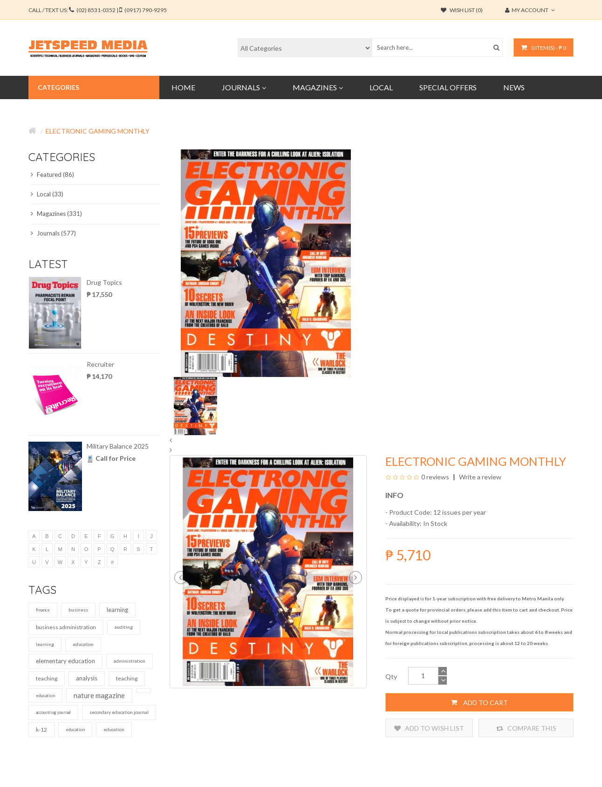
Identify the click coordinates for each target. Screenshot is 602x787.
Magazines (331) (56, 213)
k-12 (41, 729)
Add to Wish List (429, 728)
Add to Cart (479, 702)
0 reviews (435, 477)
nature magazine (99, 695)
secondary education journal (119, 712)
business (78, 609)
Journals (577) (53, 233)
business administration (66, 627)
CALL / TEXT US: (97, 10)
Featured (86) (52, 174)
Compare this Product (526, 728)
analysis (86, 678)
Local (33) (47, 194)
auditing (124, 627)
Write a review (479, 477)
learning (117, 609)
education (83, 644)
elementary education (65, 661)
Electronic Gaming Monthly (98, 131)
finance (43, 609)
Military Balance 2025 (118, 446)
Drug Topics (104, 282)
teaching (46, 678)
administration (129, 661)
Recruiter (100, 364)
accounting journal (53, 712)
